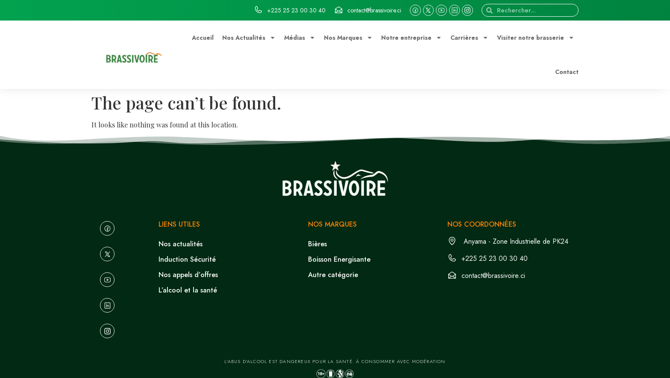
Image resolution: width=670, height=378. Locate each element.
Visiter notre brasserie (535, 37)
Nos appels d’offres (188, 275)
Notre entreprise (411, 37)
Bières (317, 244)
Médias (299, 37)
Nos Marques (348, 37)
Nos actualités (181, 244)
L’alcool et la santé (188, 290)
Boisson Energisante (339, 259)
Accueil (203, 37)
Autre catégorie (333, 275)
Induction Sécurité (187, 259)
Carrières (469, 37)
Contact (567, 72)
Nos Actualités (249, 37)
